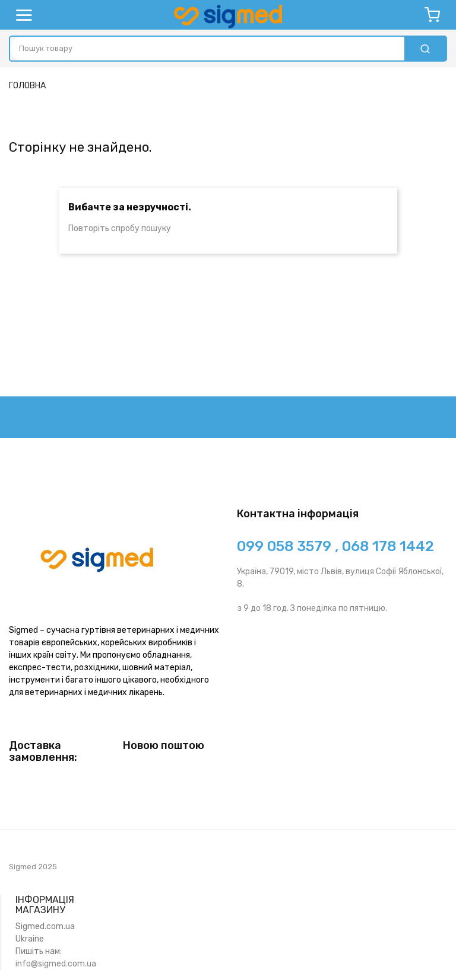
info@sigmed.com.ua (55, 964)
